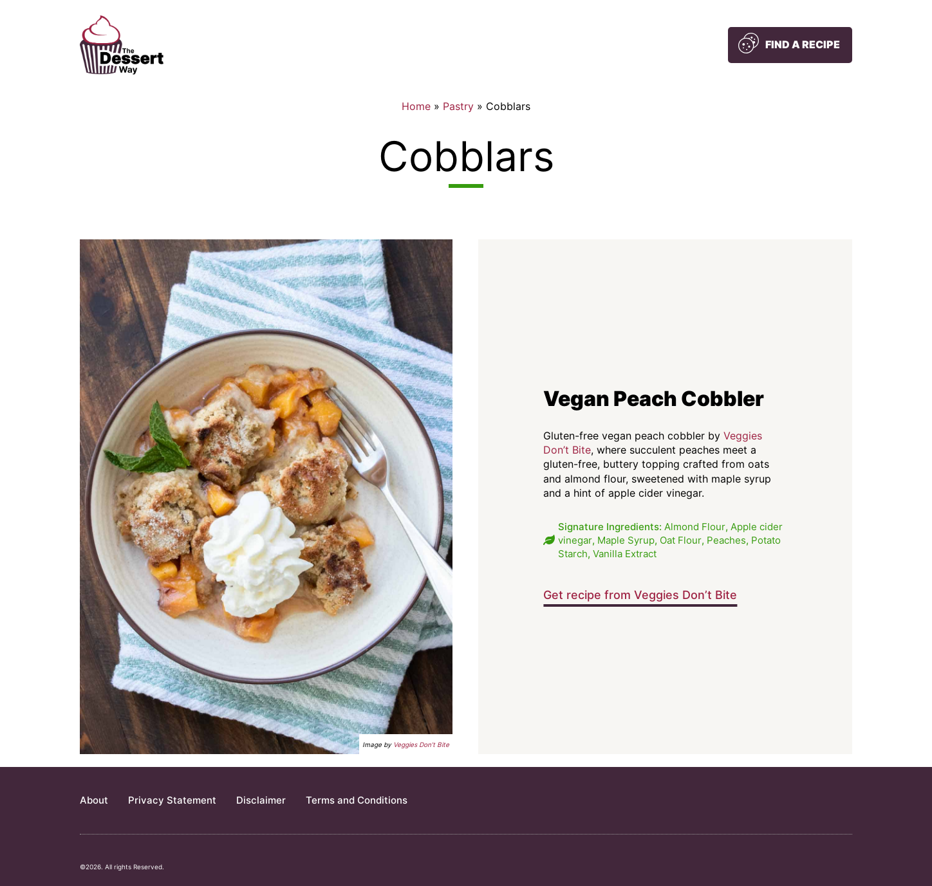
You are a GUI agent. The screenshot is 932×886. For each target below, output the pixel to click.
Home (416, 106)
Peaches (726, 540)
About (94, 800)
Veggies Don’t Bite (421, 744)
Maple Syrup (626, 540)
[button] (790, 45)
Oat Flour (681, 540)
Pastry (458, 106)
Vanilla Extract (625, 554)
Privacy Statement (172, 800)
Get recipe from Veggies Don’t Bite (640, 595)
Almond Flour (694, 527)
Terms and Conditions (356, 800)
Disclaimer (261, 800)
